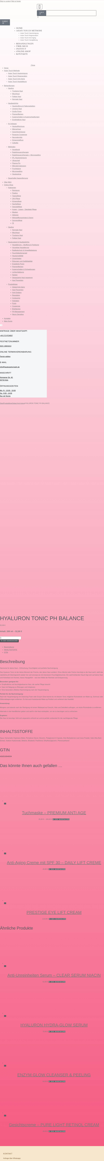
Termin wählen (5, 345)
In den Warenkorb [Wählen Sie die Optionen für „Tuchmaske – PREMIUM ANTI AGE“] (61, 606)
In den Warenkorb (9, 428)
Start (1, 392)
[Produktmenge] (10, 424)
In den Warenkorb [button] (57, 706)
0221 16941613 (5, 334)
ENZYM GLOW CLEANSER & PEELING (54, 862)
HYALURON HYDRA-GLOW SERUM (54, 812)
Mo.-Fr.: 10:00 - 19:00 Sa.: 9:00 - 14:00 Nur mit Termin (8, 381)
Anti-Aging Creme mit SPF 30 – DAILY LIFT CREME (54, 649)
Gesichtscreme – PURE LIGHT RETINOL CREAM (54, 912)
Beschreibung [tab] (9, 434)
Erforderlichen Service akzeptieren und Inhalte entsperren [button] (29, 1142)
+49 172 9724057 (6, 324)
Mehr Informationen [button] (17, 1136)
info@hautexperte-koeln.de (10, 355)
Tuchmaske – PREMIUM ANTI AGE (54, 600)
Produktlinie (7, 392)
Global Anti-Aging (18, 392)
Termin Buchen (9, 961)
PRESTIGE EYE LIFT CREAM (54, 699)
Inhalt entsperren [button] (16, 1139)
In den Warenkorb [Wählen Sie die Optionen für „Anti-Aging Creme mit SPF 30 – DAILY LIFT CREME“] (57, 656)
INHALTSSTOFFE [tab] (10, 437)
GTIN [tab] (6, 439)
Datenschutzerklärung (28, 1121)
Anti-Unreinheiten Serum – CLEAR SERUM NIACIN (54, 762)
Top (1, 996)
